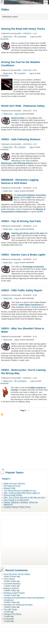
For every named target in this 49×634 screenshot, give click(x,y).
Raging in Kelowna (11, 588)
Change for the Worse (12, 614)
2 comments (21, 37)
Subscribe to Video (2, 414)
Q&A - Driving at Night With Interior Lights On (22, 493)
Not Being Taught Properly (14, 593)
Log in (32, 37)
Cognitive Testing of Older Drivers (17, 507)
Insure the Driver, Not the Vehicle (17, 574)
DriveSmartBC (12, 2)
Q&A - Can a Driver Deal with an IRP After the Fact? (24, 498)
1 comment (21, 73)
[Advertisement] (24, 442)
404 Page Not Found (12, 486)
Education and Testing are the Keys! (18, 605)
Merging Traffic (10, 488)
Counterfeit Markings (12, 583)
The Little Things (10, 609)
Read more (7, 37)
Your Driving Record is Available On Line (20, 491)
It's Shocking (9, 619)
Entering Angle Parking (13, 495)
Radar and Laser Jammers (14, 483)
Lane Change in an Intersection (16, 500)
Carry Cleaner (9, 579)
